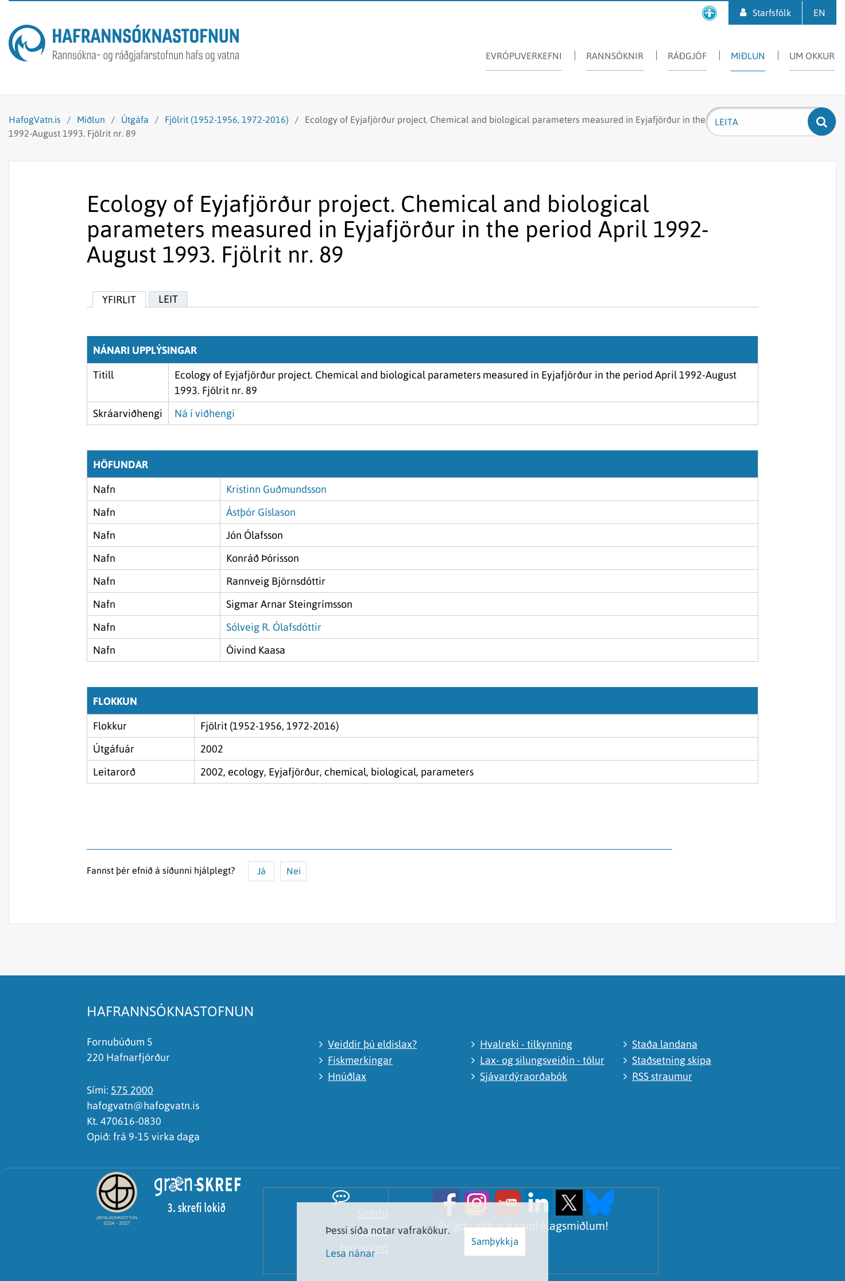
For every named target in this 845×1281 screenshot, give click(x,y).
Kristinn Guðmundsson (276, 489)
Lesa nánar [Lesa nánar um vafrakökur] (350, 1253)
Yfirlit (119, 300)
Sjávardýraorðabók (523, 1076)
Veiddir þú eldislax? (372, 1044)
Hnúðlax (347, 1076)
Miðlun (91, 119)
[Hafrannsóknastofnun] (124, 45)
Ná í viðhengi (205, 413)
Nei (293, 871)
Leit (168, 299)
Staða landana (664, 1044)
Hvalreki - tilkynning (526, 1044)
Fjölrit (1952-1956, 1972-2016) (227, 119)
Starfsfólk (772, 12)
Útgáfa (135, 119)
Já (261, 871)
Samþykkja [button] (494, 1241)
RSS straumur (662, 1076)
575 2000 (132, 1090)
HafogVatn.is (35, 119)
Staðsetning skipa (671, 1060)
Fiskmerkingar (360, 1060)
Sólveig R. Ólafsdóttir (273, 627)
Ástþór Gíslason (261, 512)
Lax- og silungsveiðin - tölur (542, 1060)
